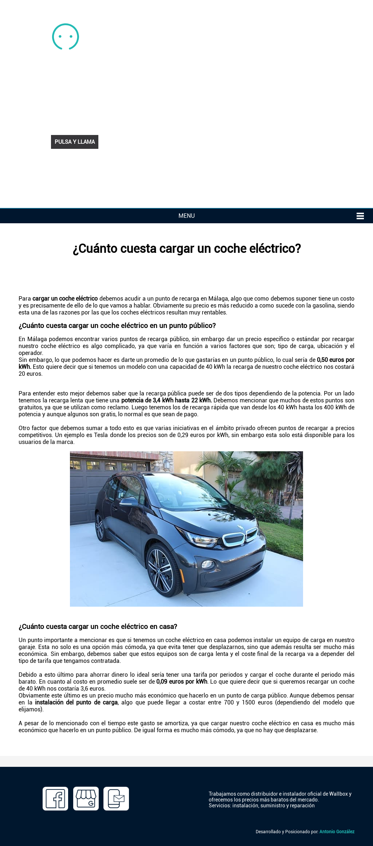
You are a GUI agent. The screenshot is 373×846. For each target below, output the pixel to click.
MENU (186, 215)
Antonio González (336, 831)
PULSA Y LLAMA (75, 142)
